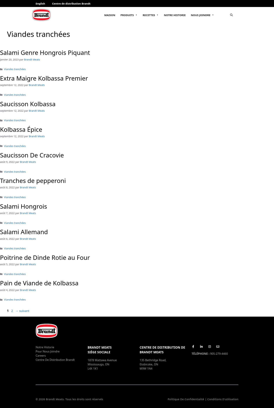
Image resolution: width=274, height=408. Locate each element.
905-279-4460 (210, 354)
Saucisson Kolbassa (28, 104)
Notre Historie (175, 15)
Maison (109, 15)
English (40, 3)
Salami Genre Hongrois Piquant (45, 52)
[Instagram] (209, 346)
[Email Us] (217, 346)
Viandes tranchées (15, 69)
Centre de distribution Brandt (71, 3)
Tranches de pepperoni (33, 180)
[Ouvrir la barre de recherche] (231, 15)
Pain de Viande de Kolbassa (39, 283)
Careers (41, 356)
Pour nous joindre (48, 351)
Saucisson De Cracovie (32, 155)
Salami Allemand (24, 232)
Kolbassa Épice (21, 129)
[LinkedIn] (201, 346)
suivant (22, 311)
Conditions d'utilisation (222, 399)
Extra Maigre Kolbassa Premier (44, 78)
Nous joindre (202, 15)
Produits (128, 15)
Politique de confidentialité (186, 399)
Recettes (151, 15)
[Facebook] (193, 346)
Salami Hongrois (23, 206)
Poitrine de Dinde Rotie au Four (45, 257)
